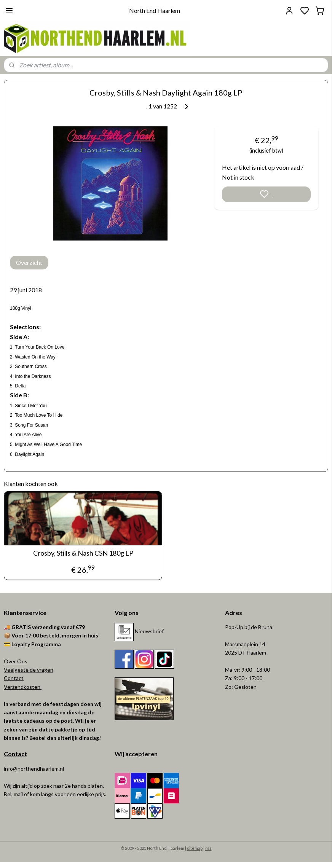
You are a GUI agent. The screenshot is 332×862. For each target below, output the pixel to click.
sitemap (195, 848)
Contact (14, 678)
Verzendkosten (23, 687)
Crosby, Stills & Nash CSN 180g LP (83, 553)
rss (208, 848)
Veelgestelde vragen (28, 669)
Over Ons (15, 661)
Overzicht (29, 262)
